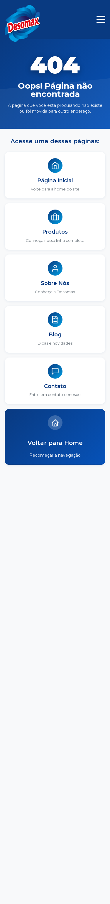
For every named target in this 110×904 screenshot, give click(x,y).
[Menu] (101, 19)
